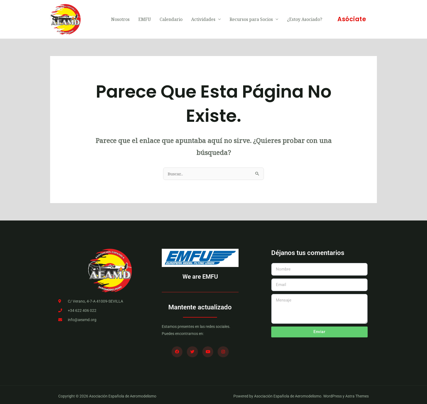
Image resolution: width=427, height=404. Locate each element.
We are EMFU (200, 274)
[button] (352, 18)
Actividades (203, 18)
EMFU (144, 18)
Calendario (171, 18)
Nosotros (120, 18)
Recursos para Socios (251, 18)
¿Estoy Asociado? (304, 18)
